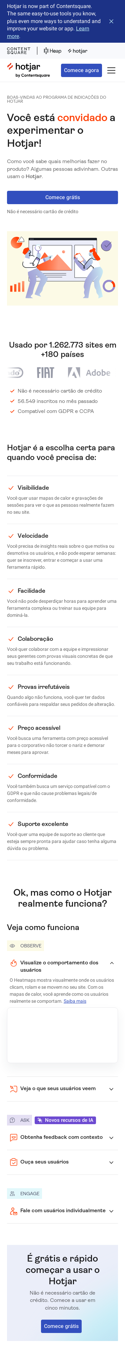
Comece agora (81, 70)
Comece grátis (62, 197)
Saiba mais (75, 1001)
